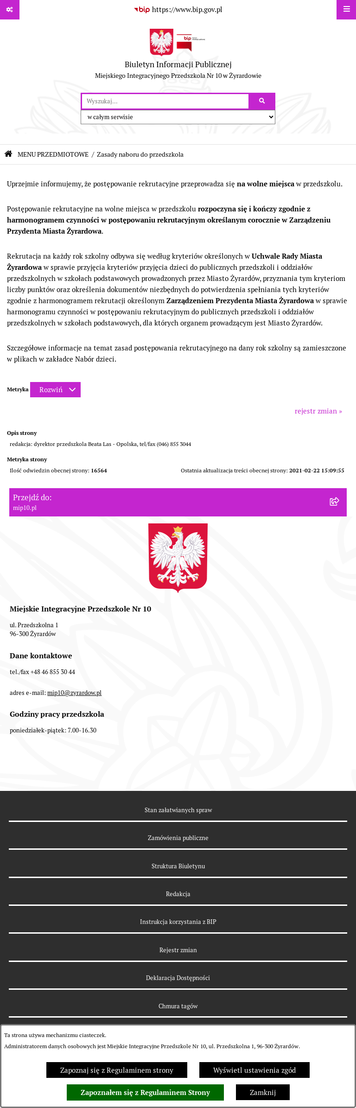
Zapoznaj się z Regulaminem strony (116, 1070)
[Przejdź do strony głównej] (178, 56)
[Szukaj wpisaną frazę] (262, 101)
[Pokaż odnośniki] (9, 9)
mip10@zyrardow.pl (74, 693)
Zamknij (263, 1092)
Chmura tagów (178, 1006)
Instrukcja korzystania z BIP (178, 922)
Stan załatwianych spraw (178, 810)
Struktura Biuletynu (178, 866)
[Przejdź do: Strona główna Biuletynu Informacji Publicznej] (8, 154)
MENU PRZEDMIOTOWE (53, 154)
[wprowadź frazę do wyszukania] (165, 101)
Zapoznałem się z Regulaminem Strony (145, 1092)
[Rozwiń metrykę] (55, 389)
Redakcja (178, 894)
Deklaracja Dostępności (178, 978)
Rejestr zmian (178, 950)
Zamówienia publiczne (178, 838)
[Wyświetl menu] (346, 9)
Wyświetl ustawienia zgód (254, 1070)
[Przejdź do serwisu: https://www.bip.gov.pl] (178, 9)
